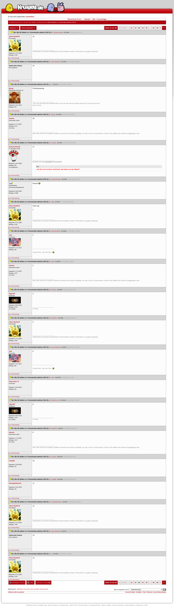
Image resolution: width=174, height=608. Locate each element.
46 (157, 28)
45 (153, 28)
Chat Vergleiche (130, 605)
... (128, 28)
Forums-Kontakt (130, 592)
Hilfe (93, 19)
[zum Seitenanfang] (13, 58)
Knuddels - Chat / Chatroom (144, 592)
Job (146, 605)
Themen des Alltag (29, 22)
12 (131, 28)
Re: (50, 84)
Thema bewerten (28, 28)
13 (135, 28)
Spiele (103, 605)
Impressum (139, 605)
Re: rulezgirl (52, 479)
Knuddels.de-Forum (15, 22)
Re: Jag (51, 202)
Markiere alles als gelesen (16, 592)
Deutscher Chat (31, 605)
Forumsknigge (101, 19)
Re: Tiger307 (52, 318)
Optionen (13, 28)
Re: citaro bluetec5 (54, 61)
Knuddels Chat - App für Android (48, 605)
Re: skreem (52, 142)
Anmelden (30, 16)
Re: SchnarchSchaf (56, 32)
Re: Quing (52, 114)
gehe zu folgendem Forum (121, 589)
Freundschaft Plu (94, 605)
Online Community (118, 605)
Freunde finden (83, 605)
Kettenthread (41, 22)
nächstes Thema (43, 582)
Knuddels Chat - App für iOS (68, 605)
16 (146, 28)
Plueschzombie (44, 589)
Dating (109, 605)
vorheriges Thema (16, 582)
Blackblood (20, 589)
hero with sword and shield (31, 589)
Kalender (87, 19)
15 (143, 28)
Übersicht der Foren (74, 19)
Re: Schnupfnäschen (55, 502)
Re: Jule (51, 261)
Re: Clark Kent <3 (54, 400)
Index (30, 582)
